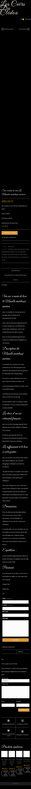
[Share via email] (8, 732)
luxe (16, 251)
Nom (7, 598)
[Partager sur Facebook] (8, 722)
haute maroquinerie (19, 249)
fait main (10, 249)
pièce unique (23, 254)
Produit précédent (8, 29)
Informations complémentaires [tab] (15, 275)
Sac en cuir (11, 246)
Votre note (5, 678)
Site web (5, 611)
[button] (9, 237)
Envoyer (15, 640)
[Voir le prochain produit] (28, 29)
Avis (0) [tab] (15, 279)
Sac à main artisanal (13, 257)
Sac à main (4, 257)
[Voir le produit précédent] (3, 29)
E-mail (7, 605)
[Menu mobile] (27, 19)
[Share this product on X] (22, 722)
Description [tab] (15, 270)
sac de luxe (23, 257)
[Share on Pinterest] (22, 733)
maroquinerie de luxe (13, 254)
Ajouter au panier (9, 232)
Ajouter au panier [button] (6, 773)
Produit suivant (23, 29)
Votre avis (5, 684)
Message (5, 618)
